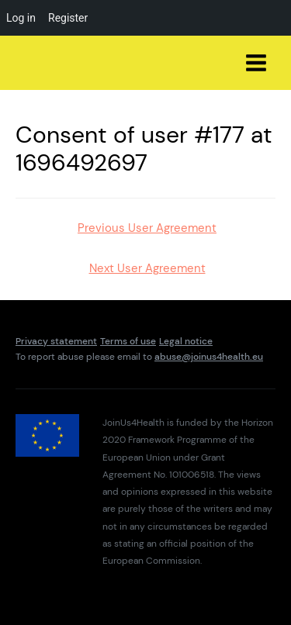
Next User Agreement (147, 268)
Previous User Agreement (147, 228)
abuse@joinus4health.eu (208, 356)
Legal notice (186, 341)
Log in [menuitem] (21, 18)
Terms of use (128, 341)
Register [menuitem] (68, 18)
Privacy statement (56, 341)
